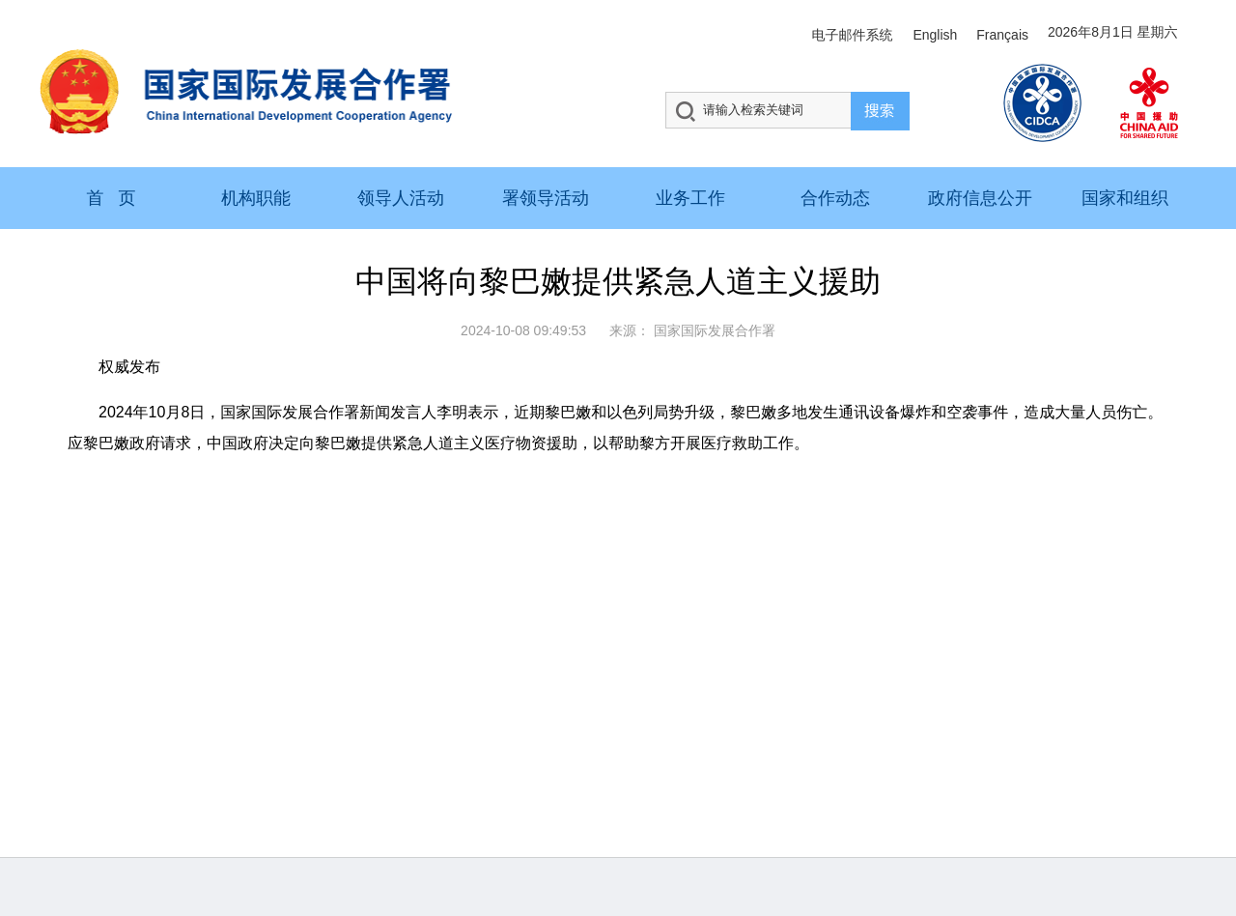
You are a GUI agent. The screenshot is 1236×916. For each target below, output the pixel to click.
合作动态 (835, 198)
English (935, 35)
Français (1002, 35)
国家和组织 (1125, 198)
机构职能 (256, 198)
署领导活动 (545, 198)
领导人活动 (400, 198)
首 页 (110, 198)
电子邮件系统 (851, 35)
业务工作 (690, 198)
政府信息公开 (980, 198)
